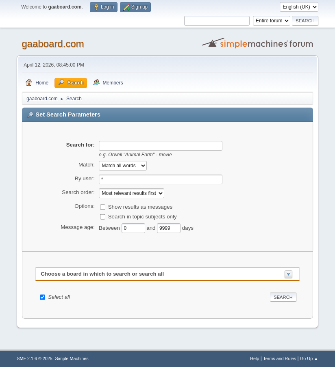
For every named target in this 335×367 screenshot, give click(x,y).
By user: (85, 178)
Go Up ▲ (309, 358)
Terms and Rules (279, 358)
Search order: (78, 192)
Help (254, 358)
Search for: (80, 145)
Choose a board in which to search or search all (102, 274)
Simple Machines (72, 358)
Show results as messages (140, 206)
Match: (86, 165)
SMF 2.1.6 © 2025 (34, 358)
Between (110, 228)
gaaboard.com (53, 43)
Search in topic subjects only (142, 216)
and (151, 228)
